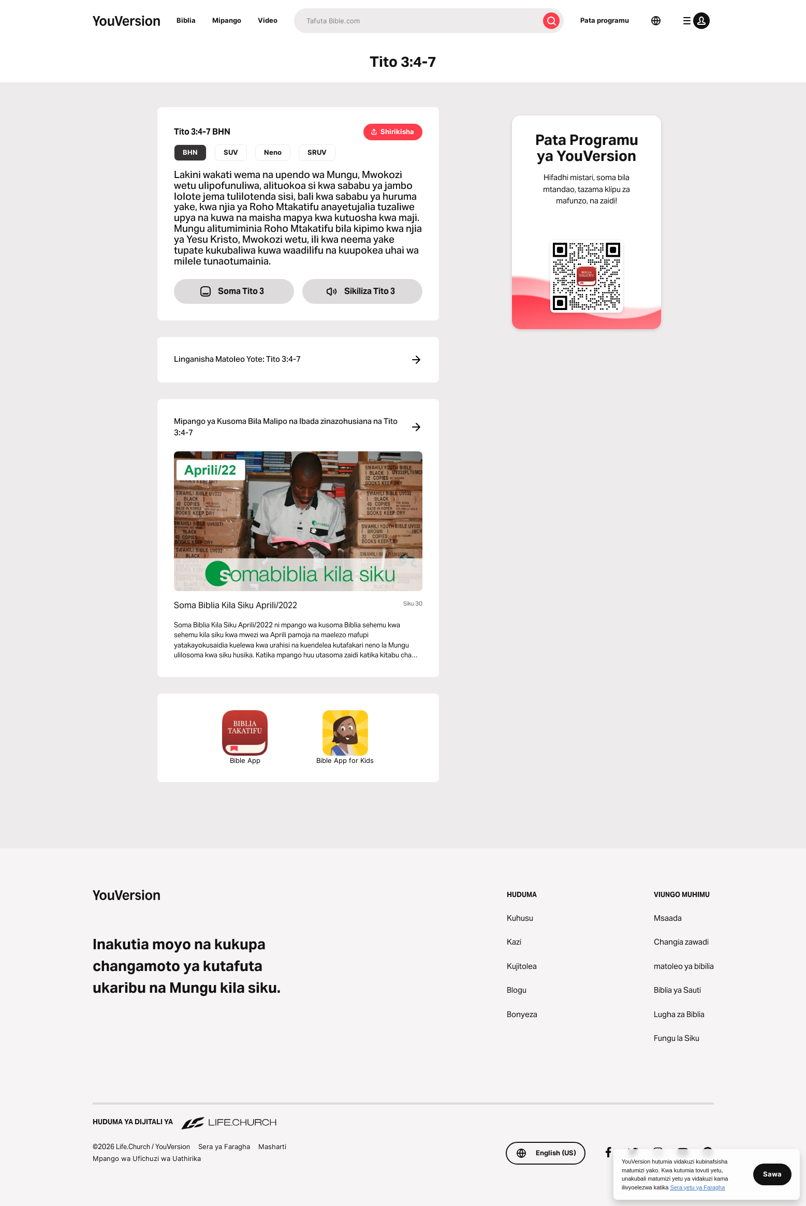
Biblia (186, 20)
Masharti (272, 1146)
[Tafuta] (416, 20)
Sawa (772, 1174)
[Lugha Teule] (656, 20)
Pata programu (604, 20)
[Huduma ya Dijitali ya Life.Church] (403, 1117)
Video (267, 20)
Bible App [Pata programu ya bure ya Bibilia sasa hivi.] (245, 737)
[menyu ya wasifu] (694, 20)
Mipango (226, 20)
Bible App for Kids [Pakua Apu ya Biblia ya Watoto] (345, 737)
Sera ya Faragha (224, 1146)
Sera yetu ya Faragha (697, 1187)
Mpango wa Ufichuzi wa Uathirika (147, 1158)
